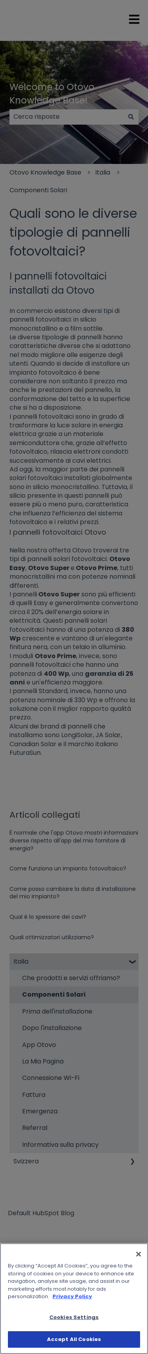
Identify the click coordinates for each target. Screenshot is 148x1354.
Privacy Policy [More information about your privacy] (72, 1296)
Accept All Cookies (74, 1339)
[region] (74, 1298)
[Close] (138, 1254)
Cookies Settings (74, 1317)
